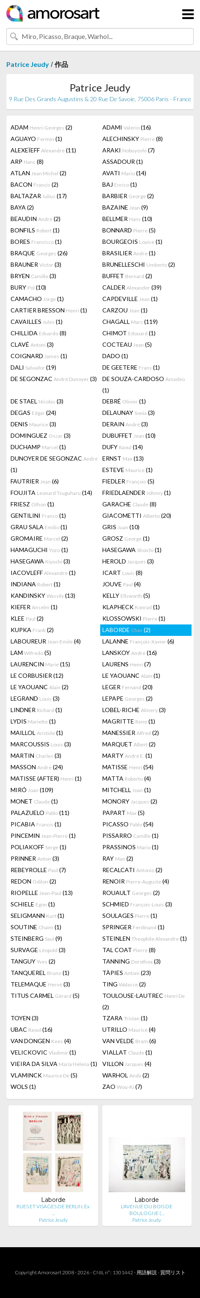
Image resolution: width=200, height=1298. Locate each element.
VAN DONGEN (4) (41, 1040)
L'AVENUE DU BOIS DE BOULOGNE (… (147, 1209)
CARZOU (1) (125, 310)
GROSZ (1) (126, 538)
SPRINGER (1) (133, 927)
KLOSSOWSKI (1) (133, 618)
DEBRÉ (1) (124, 401)
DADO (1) (115, 355)
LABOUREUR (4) (46, 641)
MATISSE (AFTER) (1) (46, 778)
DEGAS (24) (33, 412)
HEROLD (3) (128, 561)
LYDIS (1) (33, 721)
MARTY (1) (127, 755)
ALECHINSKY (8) (132, 138)
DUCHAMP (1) (38, 446)
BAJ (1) (119, 184)
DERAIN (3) (125, 424)
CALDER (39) (132, 287)
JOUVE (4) (121, 584)
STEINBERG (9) (36, 938)
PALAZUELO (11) (40, 812)
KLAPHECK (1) (131, 606)
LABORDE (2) (126, 629)
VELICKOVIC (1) (43, 1052)
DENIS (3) (33, 424)
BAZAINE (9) (125, 207)
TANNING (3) (131, 961)
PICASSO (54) (127, 824)
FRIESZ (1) (32, 504)
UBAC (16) (31, 1029)
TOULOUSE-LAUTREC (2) (143, 1001)
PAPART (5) (123, 812)
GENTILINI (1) (38, 515)
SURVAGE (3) (38, 949)
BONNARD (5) (129, 230)
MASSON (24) (37, 767)
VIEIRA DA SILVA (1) (54, 1063)
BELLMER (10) (127, 218)
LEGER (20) (127, 686)
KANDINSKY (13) (43, 595)
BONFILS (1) (35, 230)
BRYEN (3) (33, 275)
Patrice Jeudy (27, 64)
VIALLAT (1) (127, 1052)
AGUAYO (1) (36, 138)
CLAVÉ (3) (32, 344)
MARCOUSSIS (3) (41, 744)
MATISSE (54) (127, 767)
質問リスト (173, 1272)
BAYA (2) (22, 207)
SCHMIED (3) (137, 904)
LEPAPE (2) (127, 698)
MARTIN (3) (36, 755)
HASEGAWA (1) (132, 549)
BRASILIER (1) (129, 253)
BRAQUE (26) (39, 253)
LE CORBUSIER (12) (37, 675)
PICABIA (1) (36, 824)
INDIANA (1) (35, 584)
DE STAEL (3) (37, 401)
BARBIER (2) (128, 195)
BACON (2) (34, 184)
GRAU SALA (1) (39, 526)
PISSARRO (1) (130, 835)
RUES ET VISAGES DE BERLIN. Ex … (53, 1209)
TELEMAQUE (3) (40, 984)
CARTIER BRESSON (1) (49, 310)
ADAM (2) (41, 127)
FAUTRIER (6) (35, 481)
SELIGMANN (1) (37, 915)
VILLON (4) (126, 1063)
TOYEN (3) (24, 1018)
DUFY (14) (122, 446)
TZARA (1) (125, 1018)
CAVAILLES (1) (37, 321)
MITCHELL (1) (126, 789)
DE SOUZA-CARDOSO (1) (143, 384)
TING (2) (124, 984)
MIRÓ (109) (32, 789)
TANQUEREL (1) (40, 972)
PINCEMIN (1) (43, 835)
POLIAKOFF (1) (38, 847)
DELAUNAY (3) (128, 412)
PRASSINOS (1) (130, 847)
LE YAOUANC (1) (131, 675)
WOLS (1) (23, 1086)
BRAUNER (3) (36, 264)
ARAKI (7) (128, 150)
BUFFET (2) (127, 275)
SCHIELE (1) (33, 904)
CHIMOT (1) (129, 333)
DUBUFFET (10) (129, 435)
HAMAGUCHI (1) (39, 549)
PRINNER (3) (35, 858)
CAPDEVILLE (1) (130, 298)
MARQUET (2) (129, 744)
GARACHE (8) (129, 504)
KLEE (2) (27, 618)
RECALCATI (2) (132, 869)
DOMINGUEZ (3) (41, 435)
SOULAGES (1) (129, 915)
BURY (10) (28, 287)
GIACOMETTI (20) (136, 515)
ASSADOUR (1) (122, 161)
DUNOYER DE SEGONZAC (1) (54, 464)
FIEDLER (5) (128, 481)
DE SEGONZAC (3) (54, 378)
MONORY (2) (129, 801)
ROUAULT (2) (131, 892)
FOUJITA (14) (51, 492)
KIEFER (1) (34, 606)
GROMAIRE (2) (39, 538)
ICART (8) (122, 572)
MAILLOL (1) (37, 732)
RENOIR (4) (135, 881)
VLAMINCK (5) (44, 1075)
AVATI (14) (124, 173)
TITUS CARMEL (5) (45, 995)
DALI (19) (33, 367)
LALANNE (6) (138, 641)
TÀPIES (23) (126, 972)
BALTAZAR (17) (39, 195)
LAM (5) (31, 652)
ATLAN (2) (38, 173)
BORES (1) (36, 241)
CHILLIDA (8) (38, 333)
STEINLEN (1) (144, 938)
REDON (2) (33, 881)
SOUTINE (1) (36, 927)
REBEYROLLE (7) (38, 869)
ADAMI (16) (126, 127)
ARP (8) (27, 161)
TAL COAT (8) (129, 949)
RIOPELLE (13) (42, 892)
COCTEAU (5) (127, 344)
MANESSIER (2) (130, 732)
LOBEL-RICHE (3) (134, 709)
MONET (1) (34, 801)
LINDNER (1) (36, 709)
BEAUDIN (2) (35, 218)
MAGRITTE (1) (128, 721)
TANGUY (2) (33, 961)
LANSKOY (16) (129, 652)
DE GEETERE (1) (131, 367)
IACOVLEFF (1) (43, 572)
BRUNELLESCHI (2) (138, 264)
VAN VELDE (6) (129, 1040)
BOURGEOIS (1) (132, 241)
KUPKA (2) (32, 629)
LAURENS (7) (126, 664)
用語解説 (147, 1272)
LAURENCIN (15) (40, 664)
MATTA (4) (126, 778)
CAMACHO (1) (37, 298)
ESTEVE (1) (127, 469)
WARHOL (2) (125, 1075)
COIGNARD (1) (39, 355)
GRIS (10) (121, 526)
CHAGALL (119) (130, 321)
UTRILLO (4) (129, 1029)
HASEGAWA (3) (40, 561)
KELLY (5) (126, 595)
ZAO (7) (122, 1086)
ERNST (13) (123, 458)
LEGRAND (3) (35, 698)
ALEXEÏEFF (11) (43, 150)
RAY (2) (117, 858)
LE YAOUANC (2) (39, 686)
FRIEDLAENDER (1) (136, 492)
